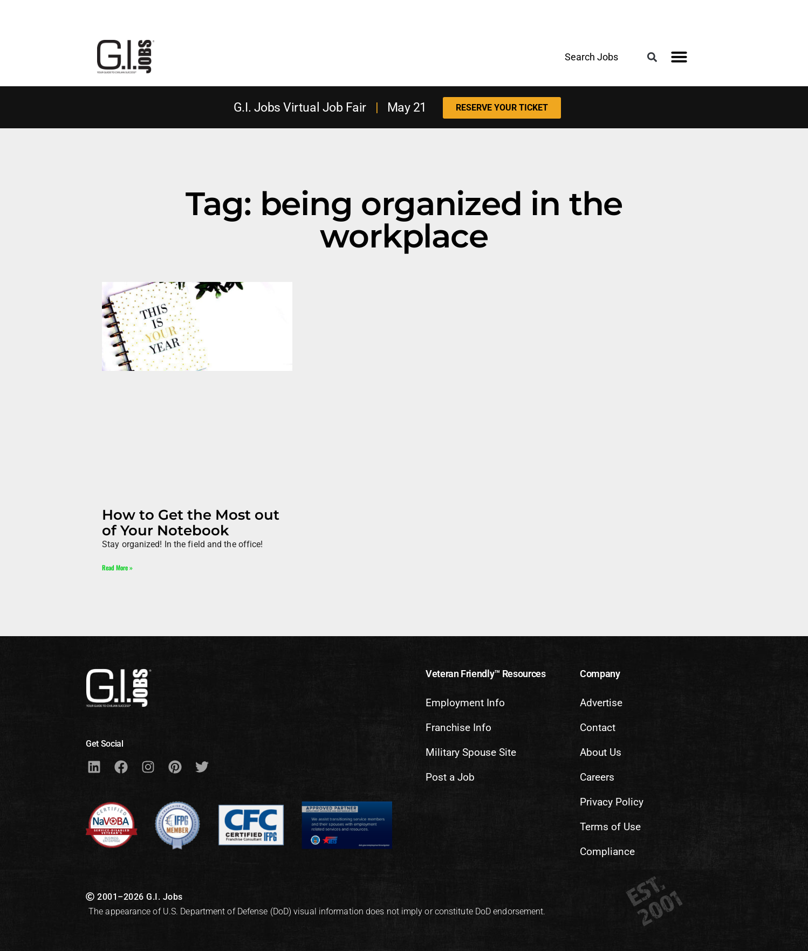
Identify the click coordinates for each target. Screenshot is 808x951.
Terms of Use (610, 827)
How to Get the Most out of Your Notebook (190, 522)
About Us (600, 752)
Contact (597, 727)
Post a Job (450, 777)
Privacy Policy (611, 802)
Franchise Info (458, 727)
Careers (597, 777)
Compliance (607, 851)
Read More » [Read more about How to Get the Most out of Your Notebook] (117, 567)
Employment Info (465, 703)
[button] (652, 57)
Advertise (601, 703)
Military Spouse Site (471, 752)
